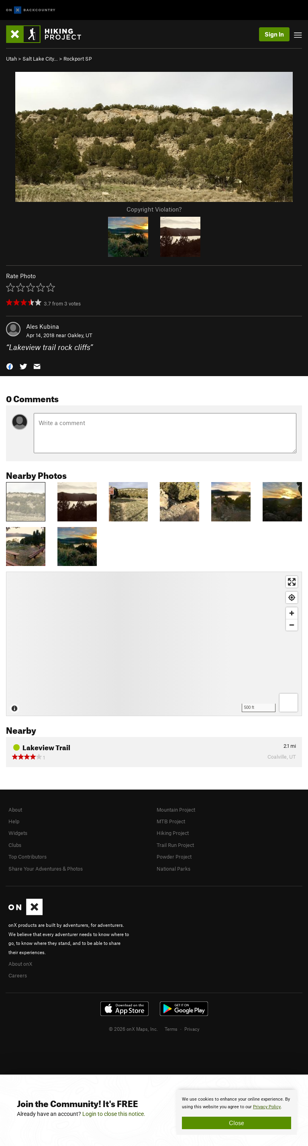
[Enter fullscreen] (292, 582)
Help (13, 821)
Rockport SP (77, 58)
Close (236, 1122)
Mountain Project (176, 809)
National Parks (173, 868)
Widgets (17, 833)
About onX (20, 964)
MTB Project (171, 821)
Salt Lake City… (40, 58)
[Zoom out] (292, 625)
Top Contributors (27, 856)
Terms (171, 1029)
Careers (17, 975)
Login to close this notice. (113, 1114)
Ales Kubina (42, 326)
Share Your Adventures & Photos (45, 868)
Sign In (274, 34)
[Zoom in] (292, 613)
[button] (9, 365)
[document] (236, 1112)
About (15, 809)
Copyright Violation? (154, 209)
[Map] (154, 644)
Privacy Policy (267, 1106)
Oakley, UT (79, 335)
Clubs (14, 845)
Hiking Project (173, 833)
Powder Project (174, 856)
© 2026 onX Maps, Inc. (133, 1029)
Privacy (192, 1029)
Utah (11, 58)
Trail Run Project (175, 845)
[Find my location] (292, 597)
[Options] (288, 703)
